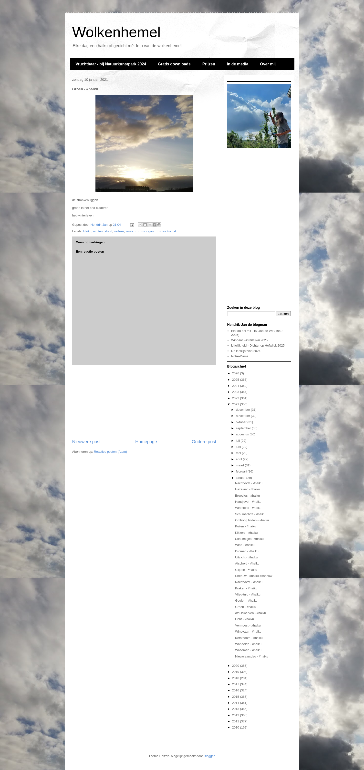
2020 (236, 665)
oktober (241, 422)
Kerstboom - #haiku (249, 638)
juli (238, 440)
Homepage (146, 441)
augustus (243, 434)
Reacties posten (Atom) (110, 451)
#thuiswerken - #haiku (250, 613)
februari (242, 471)
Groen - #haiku (245, 607)
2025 (236, 379)
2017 (236, 684)
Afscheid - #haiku (247, 563)
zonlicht (131, 231)
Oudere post (204, 441)
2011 (236, 721)
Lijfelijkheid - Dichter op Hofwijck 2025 (258, 345)
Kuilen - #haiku (245, 526)
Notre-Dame (240, 356)
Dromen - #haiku (247, 551)
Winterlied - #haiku (248, 508)
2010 (236, 727)
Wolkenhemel (116, 32)
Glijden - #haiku (246, 570)
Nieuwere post (86, 441)
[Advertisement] (144, 401)
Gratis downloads (174, 64)
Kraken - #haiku (246, 588)
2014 (236, 703)
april (239, 459)
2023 (236, 392)
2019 (236, 672)
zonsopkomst (166, 231)
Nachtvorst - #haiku (248, 483)
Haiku (87, 231)
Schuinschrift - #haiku (250, 514)
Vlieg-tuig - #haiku (247, 594)
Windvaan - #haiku (248, 631)
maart (240, 465)
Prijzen (208, 64)
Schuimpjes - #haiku (249, 539)
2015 (236, 696)
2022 (236, 398)
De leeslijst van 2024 (245, 351)
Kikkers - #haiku (246, 532)
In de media (237, 64)
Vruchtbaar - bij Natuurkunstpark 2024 (111, 64)
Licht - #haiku (244, 619)
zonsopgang (147, 231)
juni (239, 447)
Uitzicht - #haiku (246, 557)
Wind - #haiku (244, 545)
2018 (236, 678)
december (243, 409)
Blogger (209, 756)
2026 (236, 373)
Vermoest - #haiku (248, 625)
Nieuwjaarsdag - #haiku (251, 656)
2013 (236, 709)
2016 (236, 690)
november (243, 416)
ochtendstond (102, 231)
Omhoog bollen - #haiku (252, 520)
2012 (236, 715)
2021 (236, 404)
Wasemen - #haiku (248, 650)
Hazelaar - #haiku (247, 489)
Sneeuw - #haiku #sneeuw (253, 576)
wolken (119, 231)
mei (239, 453)
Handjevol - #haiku (248, 501)
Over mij (268, 64)
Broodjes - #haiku (247, 495)
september (244, 428)
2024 (236, 386)
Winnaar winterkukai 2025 (249, 340)
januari (241, 478)
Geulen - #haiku (246, 600)
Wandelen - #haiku (248, 644)
